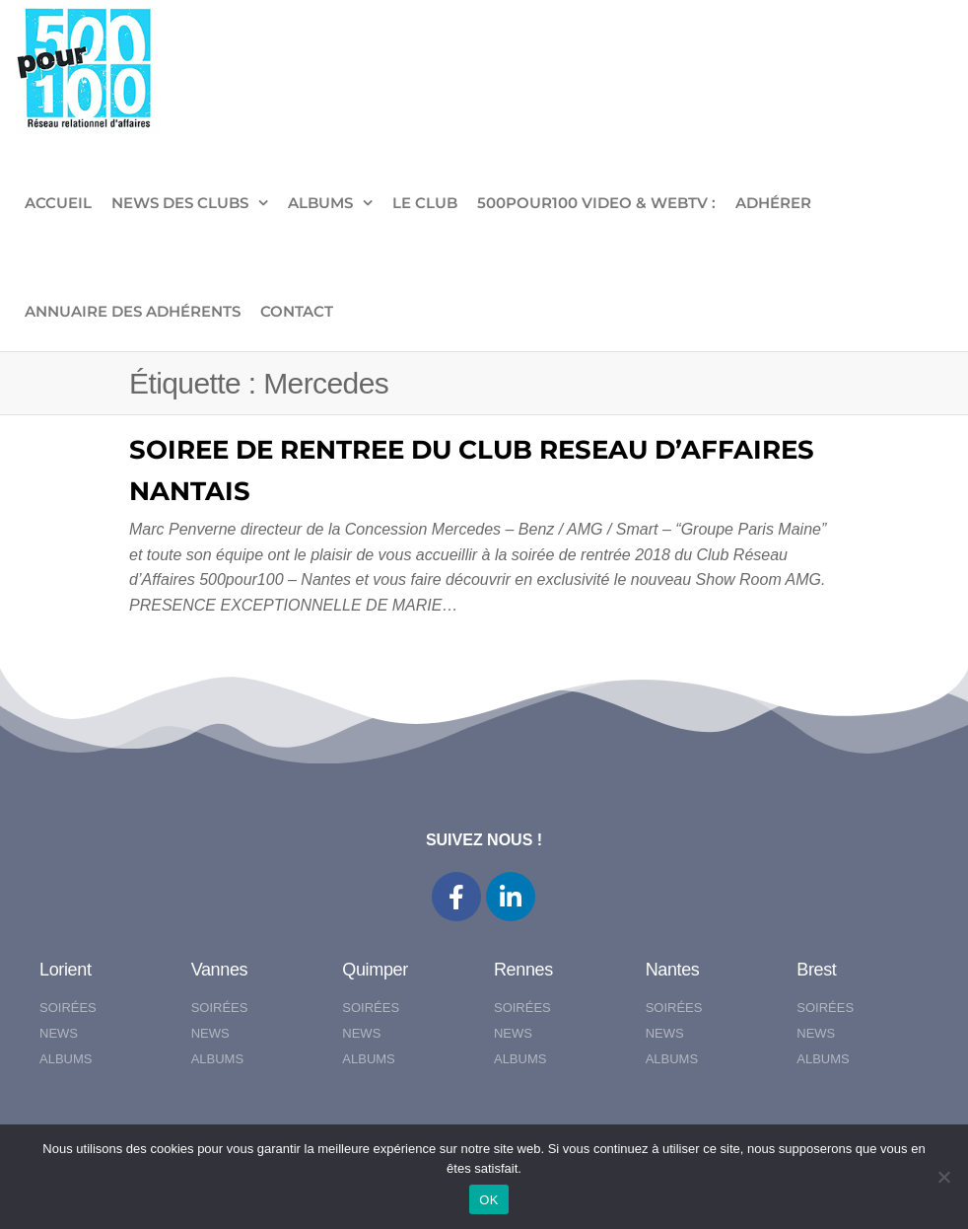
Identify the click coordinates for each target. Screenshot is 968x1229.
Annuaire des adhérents (133, 311)
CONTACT (296, 311)
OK (488, 1200)
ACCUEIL (58, 202)
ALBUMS (320, 202)
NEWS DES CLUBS (179, 202)
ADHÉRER (773, 202)
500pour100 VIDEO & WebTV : (596, 202)
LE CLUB (424, 202)
